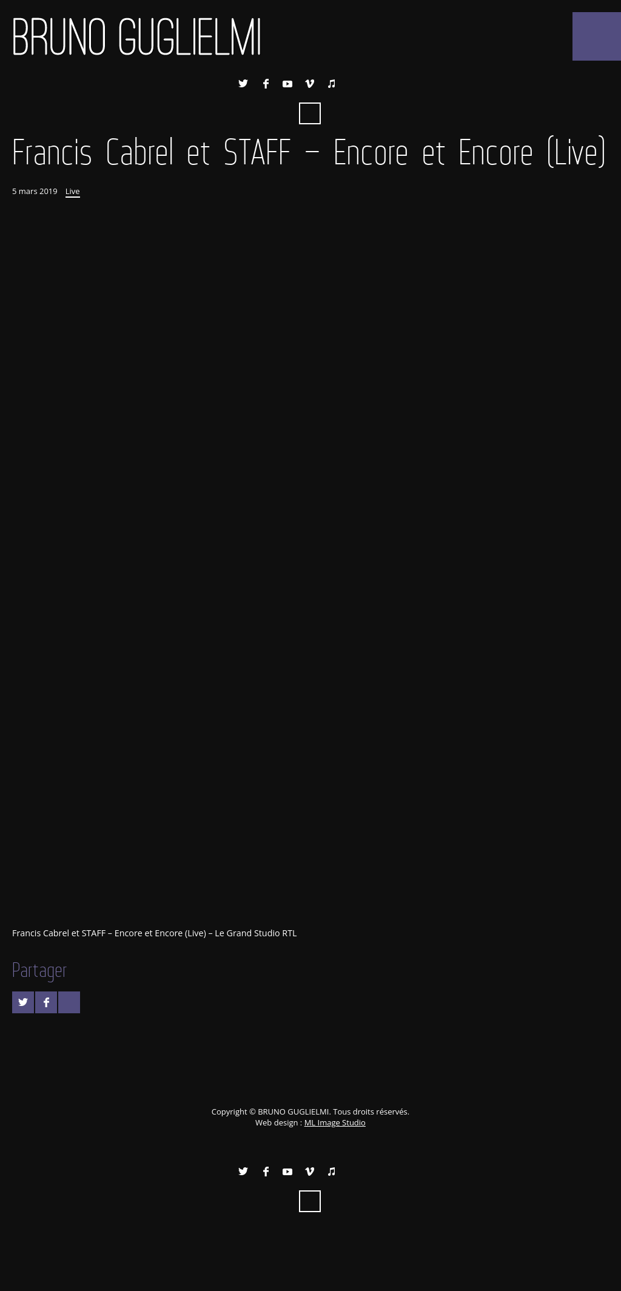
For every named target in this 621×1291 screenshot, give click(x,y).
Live (72, 191)
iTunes (332, 84)
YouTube (287, 84)
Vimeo (310, 84)
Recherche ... (310, 113)
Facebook (266, 84)
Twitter (243, 84)
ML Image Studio (335, 1122)
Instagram (376, 84)
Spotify (353, 84)
